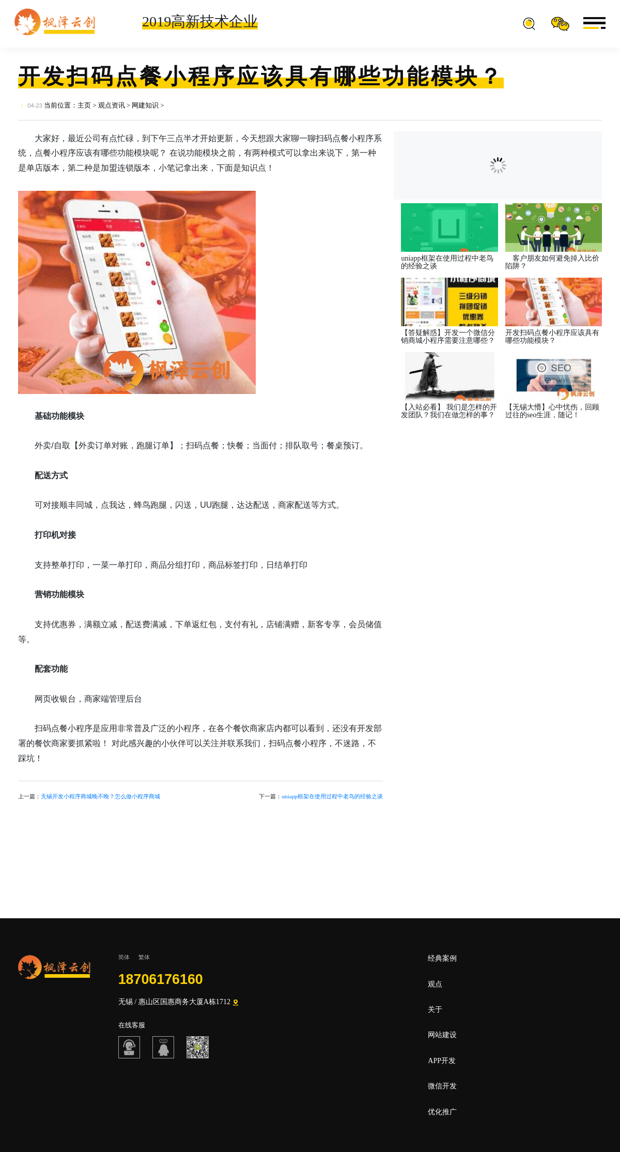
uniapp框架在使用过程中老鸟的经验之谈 (332, 796)
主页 (84, 105)
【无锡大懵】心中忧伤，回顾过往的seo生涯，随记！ (552, 411)
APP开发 (442, 1060)
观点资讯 (111, 105)
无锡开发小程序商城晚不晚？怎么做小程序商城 (100, 796)
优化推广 (442, 1112)
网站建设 (442, 1034)
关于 (435, 1009)
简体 (124, 957)
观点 (435, 984)
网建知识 (145, 105)
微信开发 (442, 1086)
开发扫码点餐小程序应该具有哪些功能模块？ (552, 337)
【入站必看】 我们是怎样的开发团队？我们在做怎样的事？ (449, 411)
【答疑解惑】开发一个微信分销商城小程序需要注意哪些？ (448, 337)
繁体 (144, 957)
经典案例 (442, 958)
